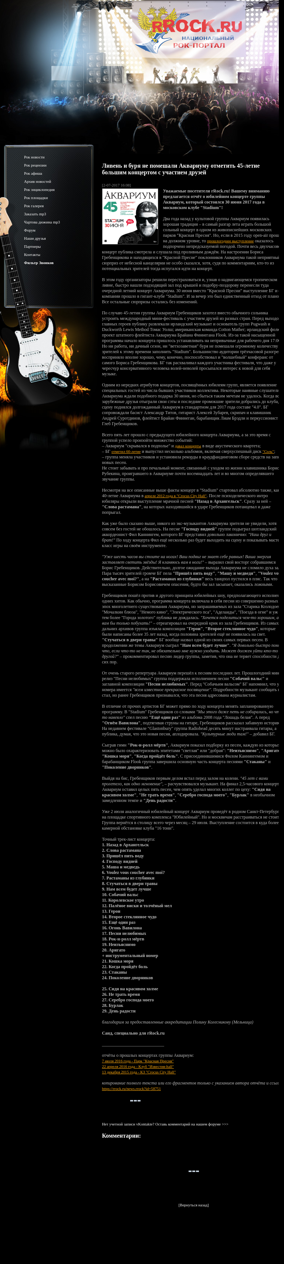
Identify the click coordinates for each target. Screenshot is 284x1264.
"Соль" (268, 452)
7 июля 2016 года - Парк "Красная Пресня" (138, 1061)
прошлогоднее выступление (230, 241)
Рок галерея (34, 206)
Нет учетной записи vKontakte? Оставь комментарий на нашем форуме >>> (165, 1124)
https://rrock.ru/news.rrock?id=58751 (131, 1089)
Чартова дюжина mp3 (42, 222)
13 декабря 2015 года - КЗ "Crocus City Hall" (139, 1072)
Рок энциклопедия (39, 190)
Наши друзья (35, 238)
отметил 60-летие (126, 452)
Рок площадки (36, 198)
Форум (30, 230)
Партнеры (32, 247)
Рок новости (34, 157)
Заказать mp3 (35, 214)
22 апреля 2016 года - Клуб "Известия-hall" (138, 1067)
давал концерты (188, 446)
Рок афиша (33, 173)
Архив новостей (37, 182)
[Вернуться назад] (194, 1205)
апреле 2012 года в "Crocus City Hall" (176, 496)
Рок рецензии (35, 165)
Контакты (32, 255)
